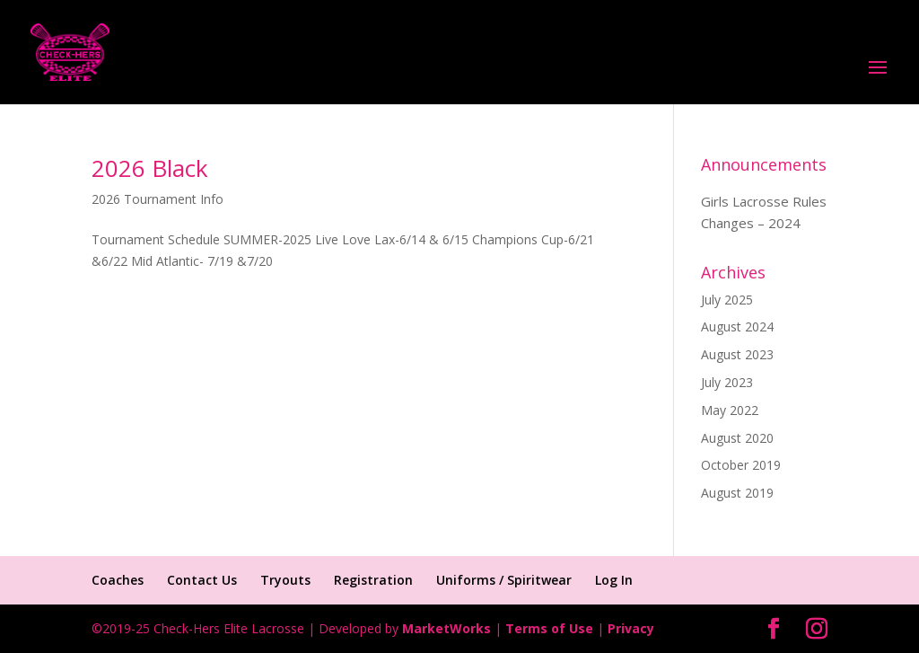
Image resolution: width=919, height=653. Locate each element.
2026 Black (150, 168)
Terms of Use (549, 628)
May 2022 (729, 410)
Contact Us (202, 579)
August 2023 (737, 354)
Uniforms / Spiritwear (504, 579)
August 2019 (737, 492)
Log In (614, 579)
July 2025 (727, 299)
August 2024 (737, 326)
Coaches (118, 579)
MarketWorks (446, 628)
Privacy (631, 628)
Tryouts (285, 579)
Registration (373, 579)
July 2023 (727, 382)
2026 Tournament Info (157, 198)
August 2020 (737, 437)
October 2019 (741, 464)
